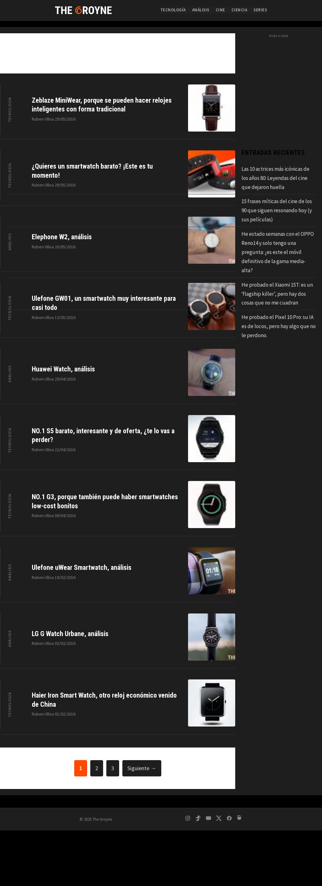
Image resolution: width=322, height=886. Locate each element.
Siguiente (141, 768)
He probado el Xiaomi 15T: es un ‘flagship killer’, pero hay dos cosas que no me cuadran (277, 293)
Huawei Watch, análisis (63, 369)
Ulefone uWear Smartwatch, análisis (81, 567)
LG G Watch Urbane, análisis (70, 634)
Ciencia (239, 10)
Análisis (200, 10)
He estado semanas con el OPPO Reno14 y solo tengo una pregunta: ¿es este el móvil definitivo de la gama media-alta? (278, 252)
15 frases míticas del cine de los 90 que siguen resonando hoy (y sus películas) (277, 210)
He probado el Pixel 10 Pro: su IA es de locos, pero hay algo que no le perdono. (279, 326)
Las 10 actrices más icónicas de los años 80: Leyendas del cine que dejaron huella (275, 178)
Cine (220, 10)
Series (260, 10)
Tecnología (173, 10)
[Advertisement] (161, 839)
